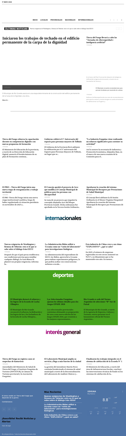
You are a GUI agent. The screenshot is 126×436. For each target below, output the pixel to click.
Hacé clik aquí (6, 426)
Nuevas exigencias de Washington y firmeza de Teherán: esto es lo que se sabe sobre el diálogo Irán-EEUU (61, 28)
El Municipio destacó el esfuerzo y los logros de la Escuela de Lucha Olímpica (25, 301)
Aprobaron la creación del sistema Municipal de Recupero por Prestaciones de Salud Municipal (104, 189)
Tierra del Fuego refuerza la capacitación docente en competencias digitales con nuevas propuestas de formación (20, 141)
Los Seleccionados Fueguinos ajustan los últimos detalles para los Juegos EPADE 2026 (62, 301)
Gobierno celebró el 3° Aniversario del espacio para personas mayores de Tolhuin (63, 140)
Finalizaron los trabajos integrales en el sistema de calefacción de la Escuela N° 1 (104, 360)
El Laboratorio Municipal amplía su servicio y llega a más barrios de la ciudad (62, 360)
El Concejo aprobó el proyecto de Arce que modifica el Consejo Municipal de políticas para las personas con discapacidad (61, 191)
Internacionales (85, 20)
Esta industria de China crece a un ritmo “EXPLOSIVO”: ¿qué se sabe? (104, 245)
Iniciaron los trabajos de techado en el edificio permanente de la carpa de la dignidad (40, 40)
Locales (44, 20)
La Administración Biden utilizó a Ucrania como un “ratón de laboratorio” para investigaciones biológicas (63, 246)
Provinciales (56, 20)
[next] (120, 28)
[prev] (117, 28)
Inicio (35, 20)
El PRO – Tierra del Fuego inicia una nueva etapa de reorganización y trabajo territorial (20, 189)
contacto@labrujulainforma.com (25, 402)
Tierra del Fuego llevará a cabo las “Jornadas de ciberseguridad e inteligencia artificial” (101, 40)
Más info (5, 100)
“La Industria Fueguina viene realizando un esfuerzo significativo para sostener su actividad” (104, 141)
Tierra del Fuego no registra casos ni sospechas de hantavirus (18, 360)
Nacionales (70, 20)
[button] (121, 20)
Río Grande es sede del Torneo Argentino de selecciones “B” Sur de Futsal (99, 301)
